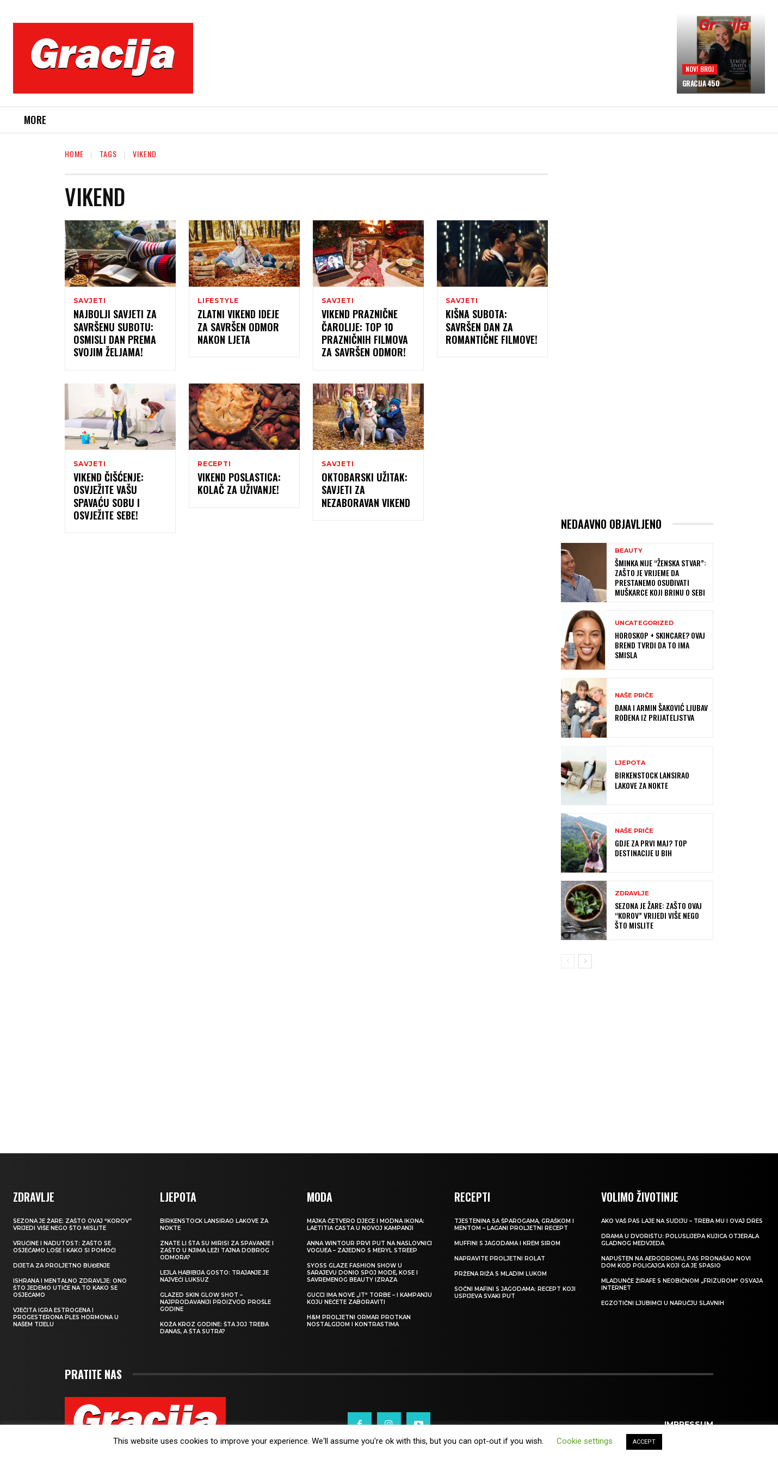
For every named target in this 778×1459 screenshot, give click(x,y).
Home (74, 153)
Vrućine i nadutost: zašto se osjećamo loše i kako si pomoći (64, 1247)
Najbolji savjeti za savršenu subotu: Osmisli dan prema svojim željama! (115, 334)
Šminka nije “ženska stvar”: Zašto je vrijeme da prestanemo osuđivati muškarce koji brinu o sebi (660, 577)
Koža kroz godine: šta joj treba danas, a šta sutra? (214, 1328)
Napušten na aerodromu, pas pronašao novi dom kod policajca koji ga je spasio (676, 1262)
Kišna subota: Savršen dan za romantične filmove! (492, 328)
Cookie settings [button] (585, 1441)
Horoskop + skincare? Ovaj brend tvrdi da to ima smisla (660, 644)
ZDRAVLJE (632, 894)
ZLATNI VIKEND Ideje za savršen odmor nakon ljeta (238, 328)
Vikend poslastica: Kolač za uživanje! (239, 486)
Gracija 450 (701, 83)
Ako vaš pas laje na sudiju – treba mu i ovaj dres (682, 1221)
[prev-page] (568, 961)
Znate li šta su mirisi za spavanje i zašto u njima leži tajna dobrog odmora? (217, 1250)
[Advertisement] (435, 65)
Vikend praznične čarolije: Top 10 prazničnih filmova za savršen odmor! (365, 334)
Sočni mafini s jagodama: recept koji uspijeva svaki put (515, 1292)
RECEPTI (214, 465)
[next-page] (585, 961)
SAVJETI (89, 301)
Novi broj (700, 68)
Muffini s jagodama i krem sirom (507, 1243)
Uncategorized (644, 623)
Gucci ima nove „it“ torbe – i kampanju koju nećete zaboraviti (369, 1298)
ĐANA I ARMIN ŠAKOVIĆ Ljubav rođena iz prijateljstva (661, 712)
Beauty (629, 551)
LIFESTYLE (218, 301)
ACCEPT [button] (644, 1441)
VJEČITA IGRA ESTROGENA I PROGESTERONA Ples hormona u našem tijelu (66, 1317)
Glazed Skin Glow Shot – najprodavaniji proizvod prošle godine (215, 1302)
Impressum (688, 1424)
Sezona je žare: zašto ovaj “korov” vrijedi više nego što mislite (658, 915)
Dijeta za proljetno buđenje (61, 1265)
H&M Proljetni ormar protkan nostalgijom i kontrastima (359, 1321)
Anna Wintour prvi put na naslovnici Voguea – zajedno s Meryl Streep (369, 1247)
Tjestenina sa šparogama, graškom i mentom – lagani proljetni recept (514, 1224)
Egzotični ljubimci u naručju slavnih (662, 1303)
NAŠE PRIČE (634, 695)
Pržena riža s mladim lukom (500, 1273)
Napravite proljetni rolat (499, 1258)
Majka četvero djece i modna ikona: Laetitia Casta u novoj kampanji (365, 1224)
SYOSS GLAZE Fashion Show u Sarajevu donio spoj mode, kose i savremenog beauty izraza (362, 1272)
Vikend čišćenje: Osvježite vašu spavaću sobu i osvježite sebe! (108, 499)
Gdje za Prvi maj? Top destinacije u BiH (651, 847)
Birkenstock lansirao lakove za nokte (652, 779)
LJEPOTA (630, 763)
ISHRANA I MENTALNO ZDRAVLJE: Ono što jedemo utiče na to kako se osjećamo (70, 1288)
